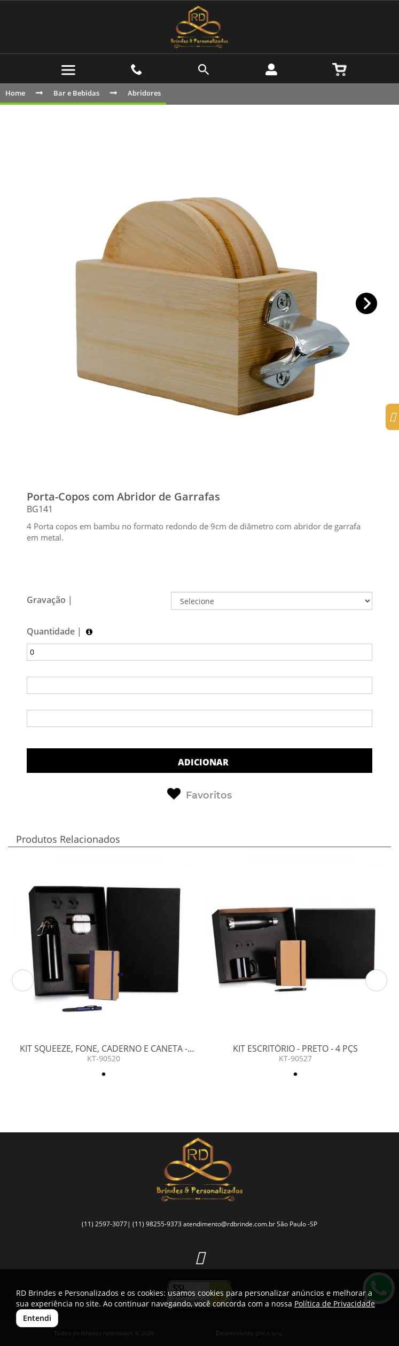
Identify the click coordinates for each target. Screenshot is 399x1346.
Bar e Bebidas (76, 93)
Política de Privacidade (334, 1303)
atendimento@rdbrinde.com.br (229, 1223)
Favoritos (199, 794)
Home (15, 93)
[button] (367, 304)
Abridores (144, 93)
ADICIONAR (202, 762)
